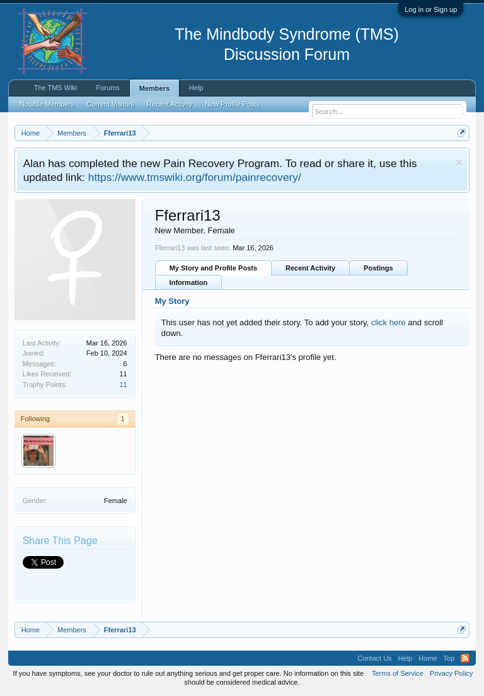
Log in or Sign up (431, 9)
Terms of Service (398, 673)
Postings (378, 268)
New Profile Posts (232, 104)
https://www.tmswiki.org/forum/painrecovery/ (194, 177)
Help (196, 87)
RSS (465, 658)
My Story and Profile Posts (213, 268)
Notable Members (47, 104)
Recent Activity (310, 268)
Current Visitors (111, 104)
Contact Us (374, 658)
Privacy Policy (451, 673)
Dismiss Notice (459, 162)
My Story (172, 301)
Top (449, 658)
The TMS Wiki (56, 87)
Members (154, 88)
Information (189, 282)
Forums (108, 87)
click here (388, 322)
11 (123, 384)
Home (427, 658)
